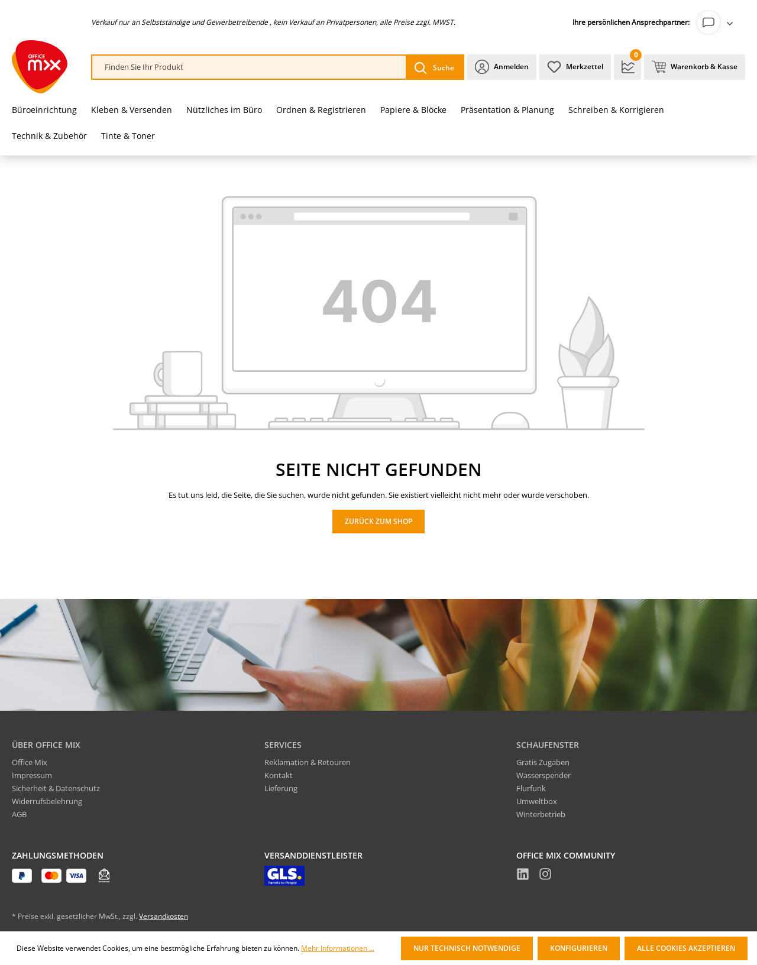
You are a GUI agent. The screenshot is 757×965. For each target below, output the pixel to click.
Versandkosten (163, 916)
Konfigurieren (578, 948)
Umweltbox (536, 801)
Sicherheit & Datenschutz (56, 788)
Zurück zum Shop (378, 521)
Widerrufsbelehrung (47, 801)
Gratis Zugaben (543, 762)
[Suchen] (434, 67)
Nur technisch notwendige (466, 948)
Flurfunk (531, 788)
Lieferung (280, 788)
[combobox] (249, 67)
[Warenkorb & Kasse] (694, 67)
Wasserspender (543, 775)
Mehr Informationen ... (337, 948)
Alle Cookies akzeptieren (686, 948)
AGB (19, 814)
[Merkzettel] (575, 67)
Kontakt (278, 775)
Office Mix (29, 762)
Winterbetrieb (540, 814)
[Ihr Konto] (717, 22)
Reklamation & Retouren (307, 762)
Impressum (32, 775)
